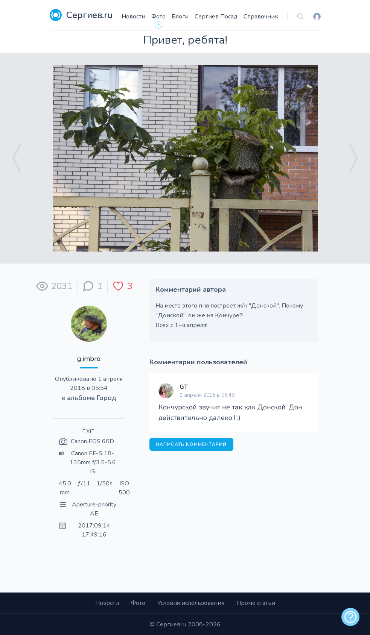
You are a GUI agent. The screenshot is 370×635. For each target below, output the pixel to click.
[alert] (350, 617)
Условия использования (190, 603)
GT (184, 387)
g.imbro (88, 358)
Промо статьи (255, 603)
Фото (158, 16)
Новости (133, 16)
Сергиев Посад (216, 16)
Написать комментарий (191, 444)
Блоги (180, 16)
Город (106, 397)
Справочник (261, 16)
